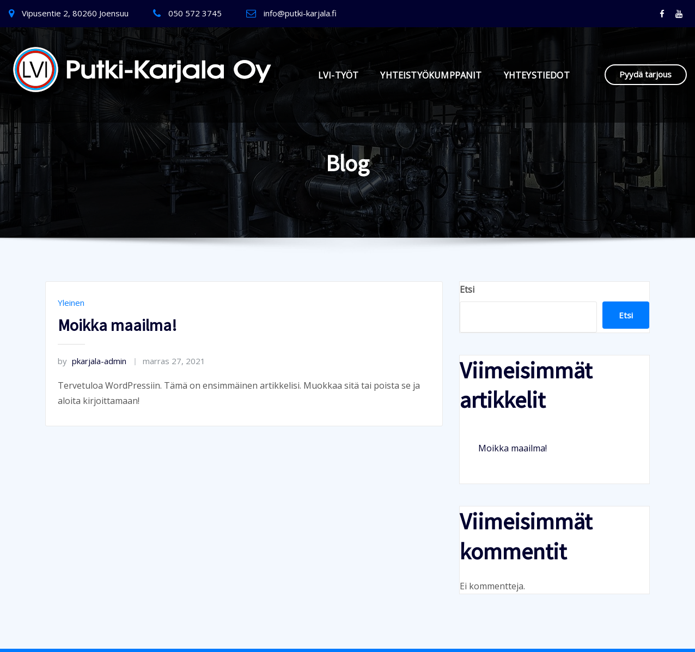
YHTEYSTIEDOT (537, 75)
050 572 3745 (195, 13)
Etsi (467, 289)
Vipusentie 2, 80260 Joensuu (75, 13)
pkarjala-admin (92, 360)
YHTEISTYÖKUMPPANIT (430, 75)
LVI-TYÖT (338, 75)
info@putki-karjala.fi (300, 13)
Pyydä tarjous (645, 74)
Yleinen (71, 302)
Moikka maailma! (117, 325)
